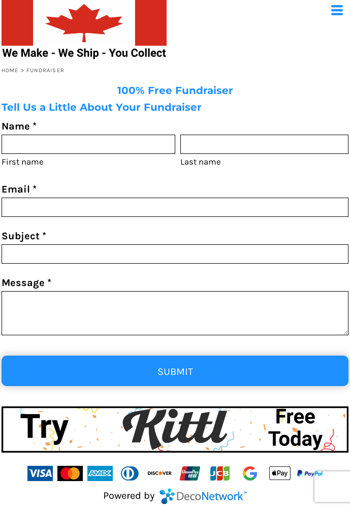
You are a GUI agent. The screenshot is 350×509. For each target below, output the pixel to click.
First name (23, 162)
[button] (175, 429)
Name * (19, 126)
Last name (200, 162)
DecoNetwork (203, 496)
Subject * (24, 236)
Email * (19, 189)
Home (10, 70)
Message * (26, 283)
